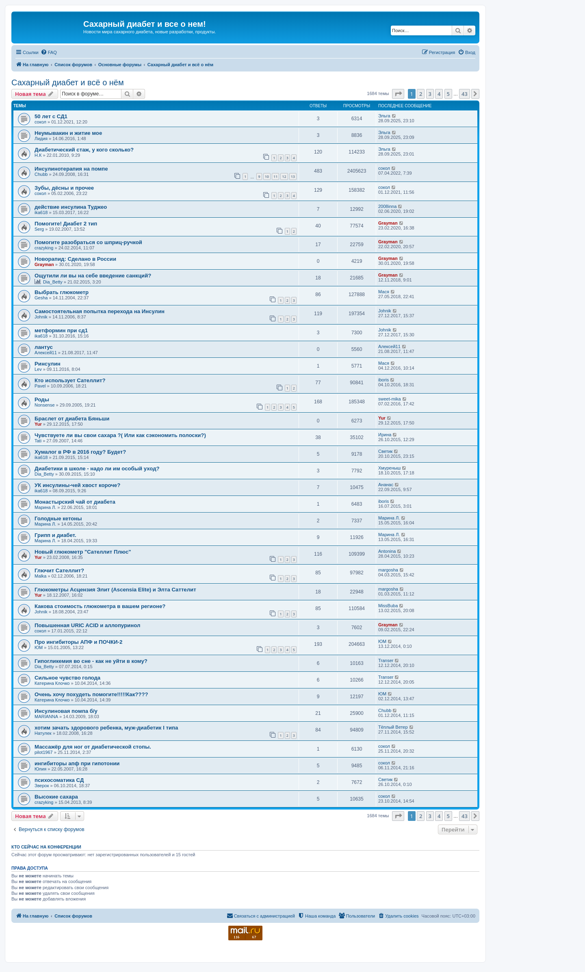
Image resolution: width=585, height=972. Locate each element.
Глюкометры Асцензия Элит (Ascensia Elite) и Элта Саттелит (115, 590)
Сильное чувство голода (67, 678)
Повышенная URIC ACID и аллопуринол (87, 625)
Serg (39, 229)
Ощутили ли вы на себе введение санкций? (93, 276)
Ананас (385, 484)
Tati (38, 440)
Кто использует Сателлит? (70, 380)
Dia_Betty (53, 281)
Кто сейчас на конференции (46, 846)
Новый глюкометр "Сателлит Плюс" (83, 552)
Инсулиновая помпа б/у (66, 711)
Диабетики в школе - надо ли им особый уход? (97, 468)
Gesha (41, 297)
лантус (44, 347)
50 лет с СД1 (51, 116)
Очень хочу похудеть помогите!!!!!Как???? (91, 694)
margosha (388, 569)
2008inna (387, 206)
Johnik (41, 316)
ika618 (41, 212)
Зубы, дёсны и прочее (64, 188)
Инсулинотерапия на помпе (71, 169)
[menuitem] (49, 52)
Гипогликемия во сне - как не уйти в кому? (91, 661)
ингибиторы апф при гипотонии (77, 763)
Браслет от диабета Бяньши (72, 419)
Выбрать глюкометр (62, 292)
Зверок (42, 785)
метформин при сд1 (61, 330)
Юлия (40, 768)
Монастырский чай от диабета (75, 502)
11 (275, 176)
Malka (40, 576)
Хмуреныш (389, 467)
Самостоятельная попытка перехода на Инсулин (100, 311)
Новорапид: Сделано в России (75, 259)
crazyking (44, 247)
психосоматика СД (59, 780)
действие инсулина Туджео (71, 207)
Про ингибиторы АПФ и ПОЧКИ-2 (78, 642)
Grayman (388, 223)
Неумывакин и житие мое (68, 133)
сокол (40, 121)
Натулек (43, 733)
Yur (38, 424)
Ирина (384, 434)
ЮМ (39, 647)
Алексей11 (46, 352)
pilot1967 (44, 752)
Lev (38, 369)
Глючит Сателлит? (59, 570)
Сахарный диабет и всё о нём (67, 82)
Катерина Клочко (52, 683)
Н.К (38, 155)
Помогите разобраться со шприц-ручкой (88, 242)
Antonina (387, 551)
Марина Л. (45, 507)
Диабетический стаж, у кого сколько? (84, 150)
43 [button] (465, 93)
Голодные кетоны (58, 518)
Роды (42, 399)
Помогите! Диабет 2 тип (66, 224)
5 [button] (448, 93)
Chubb (41, 174)
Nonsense (45, 405)
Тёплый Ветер (393, 727)
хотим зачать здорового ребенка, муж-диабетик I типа (106, 728)
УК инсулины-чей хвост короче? (77, 485)
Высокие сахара (56, 797)
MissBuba (388, 605)
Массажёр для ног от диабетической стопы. (93, 747)
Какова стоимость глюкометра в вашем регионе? (100, 606)
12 (284, 176)
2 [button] (420, 93)
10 (267, 176)
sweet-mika (389, 398)
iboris (383, 379)
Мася (383, 291)
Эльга (384, 115)
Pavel (40, 385)
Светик (385, 451)
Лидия (41, 138)
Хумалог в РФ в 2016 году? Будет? (80, 452)
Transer (386, 660)
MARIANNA (46, 716)
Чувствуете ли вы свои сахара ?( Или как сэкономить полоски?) (120, 435)
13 (293, 176)
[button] (398, 94)
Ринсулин (48, 364)
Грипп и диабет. (55, 535)
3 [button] (430, 93)
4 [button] (439, 93)
